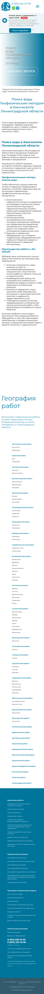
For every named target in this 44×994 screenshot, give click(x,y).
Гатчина (15, 591)
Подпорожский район (21, 678)
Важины (15, 681)
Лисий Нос (16, 721)
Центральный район (21, 738)
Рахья (14, 574)
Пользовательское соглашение (18, 952)
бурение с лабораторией (16, 936)
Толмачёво (16, 462)
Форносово (16, 632)
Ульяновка (16, 626)
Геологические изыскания (17, 929)
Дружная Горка (17, 594)
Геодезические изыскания (17, 854)
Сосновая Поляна (18, 701)
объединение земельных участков (20, 841)
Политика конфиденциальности (19, 948)
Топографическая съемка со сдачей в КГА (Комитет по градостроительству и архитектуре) (21, 877)
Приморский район (20, 718)
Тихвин (14, 658)
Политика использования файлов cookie (19, 956)
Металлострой (17, 473)
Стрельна (15, 516)
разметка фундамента (15, 898)
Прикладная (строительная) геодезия (21, 890)
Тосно (14, 623)
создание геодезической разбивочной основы (21, 916)
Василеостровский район (23, 755)
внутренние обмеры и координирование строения (17, 820)
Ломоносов (16, 510)
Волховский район (20, 493)
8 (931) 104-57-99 (21, 3)
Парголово (16, 539)
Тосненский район (20, 609)
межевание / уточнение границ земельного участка (19, 804)
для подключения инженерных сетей (21, 861)
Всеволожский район (21, 556)
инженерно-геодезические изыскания (21, 872)
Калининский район (21, 761)
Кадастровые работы (15, 800)
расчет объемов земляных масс (19, 920)
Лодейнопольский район (23, 545)
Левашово (16, 536)
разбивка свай (12, 901)
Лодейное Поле (18, 548)
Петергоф (15, 513)
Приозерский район (21, 522)
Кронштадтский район (22, 710)
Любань (15, 615)
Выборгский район (20, 533)
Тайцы (14, 603)
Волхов (14, 496)
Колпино (15, 470)
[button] (37, 6)
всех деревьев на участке (16, 865)
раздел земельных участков (17, 837)
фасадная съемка (13, 912)
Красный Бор (17, 612)
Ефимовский (16, 485)
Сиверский (16, 600)
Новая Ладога (17, 499)
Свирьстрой (16, 551)
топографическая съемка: (16, 858)
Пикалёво (15, 487)
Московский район (20, 772)
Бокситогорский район (22, 479)
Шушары (15, 672)
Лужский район (19, 456)
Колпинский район (20, 467)
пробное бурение (14, 932)
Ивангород (16, 450)
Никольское (16, 618)
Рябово (14, 620)
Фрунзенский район (21, 732)
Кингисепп (16, 447)
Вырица (15, 588)
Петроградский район (22, 783)
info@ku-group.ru (13, 945)
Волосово (15, 641)
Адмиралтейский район (22, 749)
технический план (14, 812)
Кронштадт (16, 713)
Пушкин (15, 669)
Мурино (15, 571)
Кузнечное (16, 525)
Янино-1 (15, 565)
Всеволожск (16, 559)
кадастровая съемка (14, 816)
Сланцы (15, 649)
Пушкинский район (20, 663)
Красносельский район (22, 698)
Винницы (15, 693)
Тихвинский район (20, 655)
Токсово (15, 580)
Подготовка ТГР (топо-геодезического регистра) (21, 845)
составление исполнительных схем (20, 905)
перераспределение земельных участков (19, 833)
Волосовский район (21, 638)
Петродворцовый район (22, 507)
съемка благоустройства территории (20, 908)
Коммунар (16, 597)
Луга (13, 459)
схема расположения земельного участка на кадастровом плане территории (19, 826)
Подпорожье (16, 690)
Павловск (15, 666)
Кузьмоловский (17, 568)
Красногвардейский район (24, 766)
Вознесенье (16, 684)
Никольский (16, 687)
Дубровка (15, 562)
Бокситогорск (17, 482)
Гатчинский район (20, 585)
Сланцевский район (21, 646)
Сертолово (16, 577)
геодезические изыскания (17, 882)
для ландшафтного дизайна (17, 868)
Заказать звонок (21, 71)
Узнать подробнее (20, 30)
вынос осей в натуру (14, 894)
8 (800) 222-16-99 (16, 942)
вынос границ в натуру (15, 809)
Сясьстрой (16, 502)
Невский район (19, 777)
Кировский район (20, 744)
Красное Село (17, 704)
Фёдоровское (17, 629)
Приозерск (16, 528)
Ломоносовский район (22, 727)
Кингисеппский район (22, 444)
